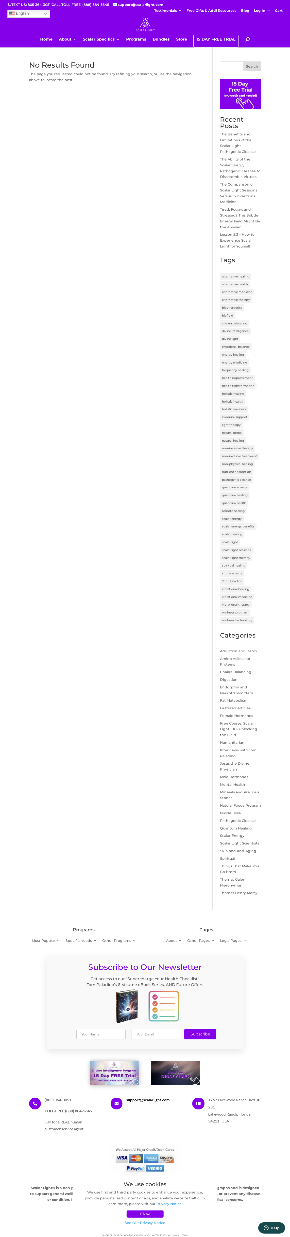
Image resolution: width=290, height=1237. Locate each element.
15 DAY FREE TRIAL (216, 40)
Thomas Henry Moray (238, 893)
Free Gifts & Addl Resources (211, 11)
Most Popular (43, 941)
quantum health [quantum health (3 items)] (234, 503)
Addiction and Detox (238, 651)
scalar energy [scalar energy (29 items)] (232, 519)
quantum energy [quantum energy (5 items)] (234, 487)
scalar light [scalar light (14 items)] (230, 542)
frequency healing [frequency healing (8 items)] (235, 370)
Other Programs (116, 941)
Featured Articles (235, 708)
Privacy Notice (169, 1204)
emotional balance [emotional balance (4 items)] (236, 347)
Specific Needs (79, 941)
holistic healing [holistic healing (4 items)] (233, 393)
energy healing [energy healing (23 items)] (233, 354)
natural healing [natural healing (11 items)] (233, 440)
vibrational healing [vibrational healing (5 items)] (235, 589)
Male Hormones (234, 777)
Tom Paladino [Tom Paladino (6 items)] (232, 581)
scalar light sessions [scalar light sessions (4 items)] (236, 550)
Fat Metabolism (234, 700)
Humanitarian (232, 742)
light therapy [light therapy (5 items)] (231, 425)
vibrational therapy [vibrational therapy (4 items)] (236, 604)
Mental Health (232, 784)
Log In (259, 11)
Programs (136, 40)
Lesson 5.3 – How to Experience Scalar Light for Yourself (237, 240)
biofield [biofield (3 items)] (227, 315)
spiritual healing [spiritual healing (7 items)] (233, 565)
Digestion (229, 679)
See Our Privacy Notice (145, 1223)
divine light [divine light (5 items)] (230, 339)
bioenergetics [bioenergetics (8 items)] (232, 307)
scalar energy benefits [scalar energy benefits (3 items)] (238, 526)
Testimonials (165, 11)
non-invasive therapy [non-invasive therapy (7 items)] (237, 448)
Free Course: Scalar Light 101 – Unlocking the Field (238, 729)
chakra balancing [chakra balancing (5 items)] (234, 323)
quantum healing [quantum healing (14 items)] (235, 495)
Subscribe (200, 1034)
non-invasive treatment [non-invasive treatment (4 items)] (239, 456)
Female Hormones (236, 715)
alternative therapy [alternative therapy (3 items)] (236, 300)
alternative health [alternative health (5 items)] (235, 284)
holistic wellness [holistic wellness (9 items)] (234, 409)
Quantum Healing (236, 828)
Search (252, 66)
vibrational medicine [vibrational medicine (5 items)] (237, 597)
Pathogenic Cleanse (238, 820)
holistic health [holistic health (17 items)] (232, 401)
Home (46, 40)
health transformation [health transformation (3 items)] (238, 386)
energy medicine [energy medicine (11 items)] (234, 362)
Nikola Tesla (230, 813)
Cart (279, 11)
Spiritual (227, 858)
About (65, 40)
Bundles (161, 40)
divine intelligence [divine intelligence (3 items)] (235, 331)
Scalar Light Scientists (239, 843)
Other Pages (198, 941)
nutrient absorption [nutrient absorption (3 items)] (236, 472)
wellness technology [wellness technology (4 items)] (237, 620)
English (19, 14)
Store (181, 40)
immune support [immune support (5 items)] (234, 417)
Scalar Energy (232, 835)
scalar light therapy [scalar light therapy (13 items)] (236, 558)
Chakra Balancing (235, 672)
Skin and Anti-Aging (238, 851)
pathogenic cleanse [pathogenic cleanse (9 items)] (236, 479)
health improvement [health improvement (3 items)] (237, 378)
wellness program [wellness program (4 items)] (235, 612)
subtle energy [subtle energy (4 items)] (232, 573)
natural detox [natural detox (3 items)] (232, 433)
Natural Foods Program (240, 805)
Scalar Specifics (99, 40)
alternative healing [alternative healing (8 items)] (235, 276)
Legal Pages (230, 941)
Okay (145, 1214)
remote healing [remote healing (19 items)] (233, 511)
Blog (245, 11)
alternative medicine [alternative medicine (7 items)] (237, 292)
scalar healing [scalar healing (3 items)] (232, 534)
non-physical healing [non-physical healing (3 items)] (237, 464)
